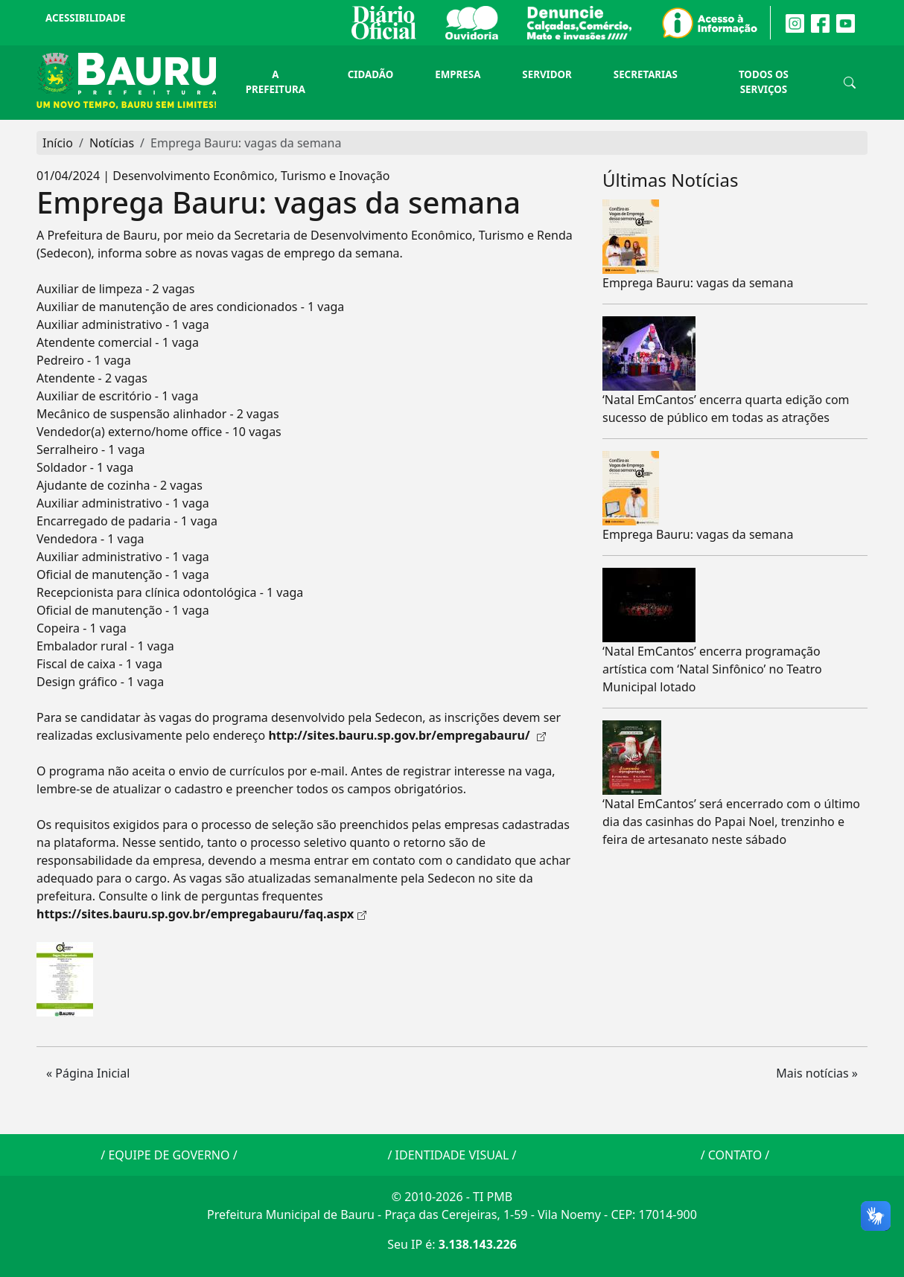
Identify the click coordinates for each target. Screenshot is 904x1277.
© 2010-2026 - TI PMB (452, 1196)
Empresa (457, 74)
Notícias (111, 143)
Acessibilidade (85, 18)
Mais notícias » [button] (817, 1073)
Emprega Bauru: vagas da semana (697, 283)
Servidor (546, 74)
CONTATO (735, 1155)
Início (57, 143)
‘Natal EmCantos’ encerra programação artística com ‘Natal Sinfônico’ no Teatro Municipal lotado (712, 669)
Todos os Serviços (764, 82)
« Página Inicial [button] (88, 1073)
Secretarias (646, 74)
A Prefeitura (275, 82)
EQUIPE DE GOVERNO (168, 1155)
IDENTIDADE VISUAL (452, 1155)
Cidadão (370, 74)
